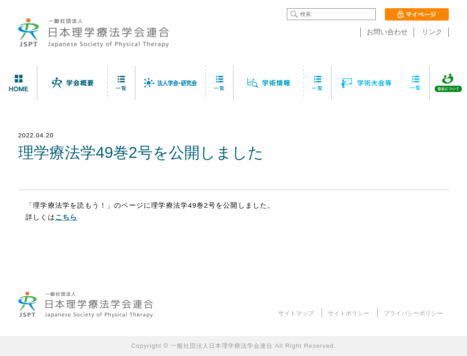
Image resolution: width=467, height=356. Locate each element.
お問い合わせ (387, 32)
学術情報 (269, 83)
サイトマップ (296, 313)
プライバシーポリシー (413, 313)
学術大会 (367, 83)
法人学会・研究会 (170, 83)
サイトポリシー (348, 313)
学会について (72, 83)
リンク (432, 32)
